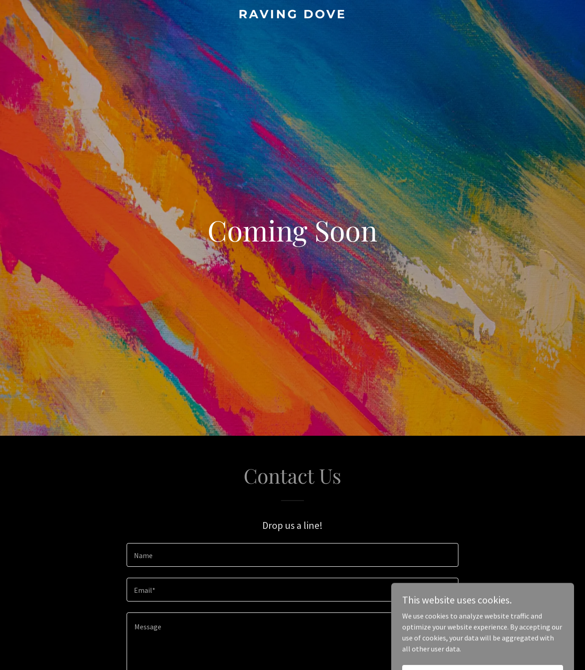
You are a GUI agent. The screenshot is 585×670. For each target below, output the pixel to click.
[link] (292, 15)
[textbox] (292, 555)
